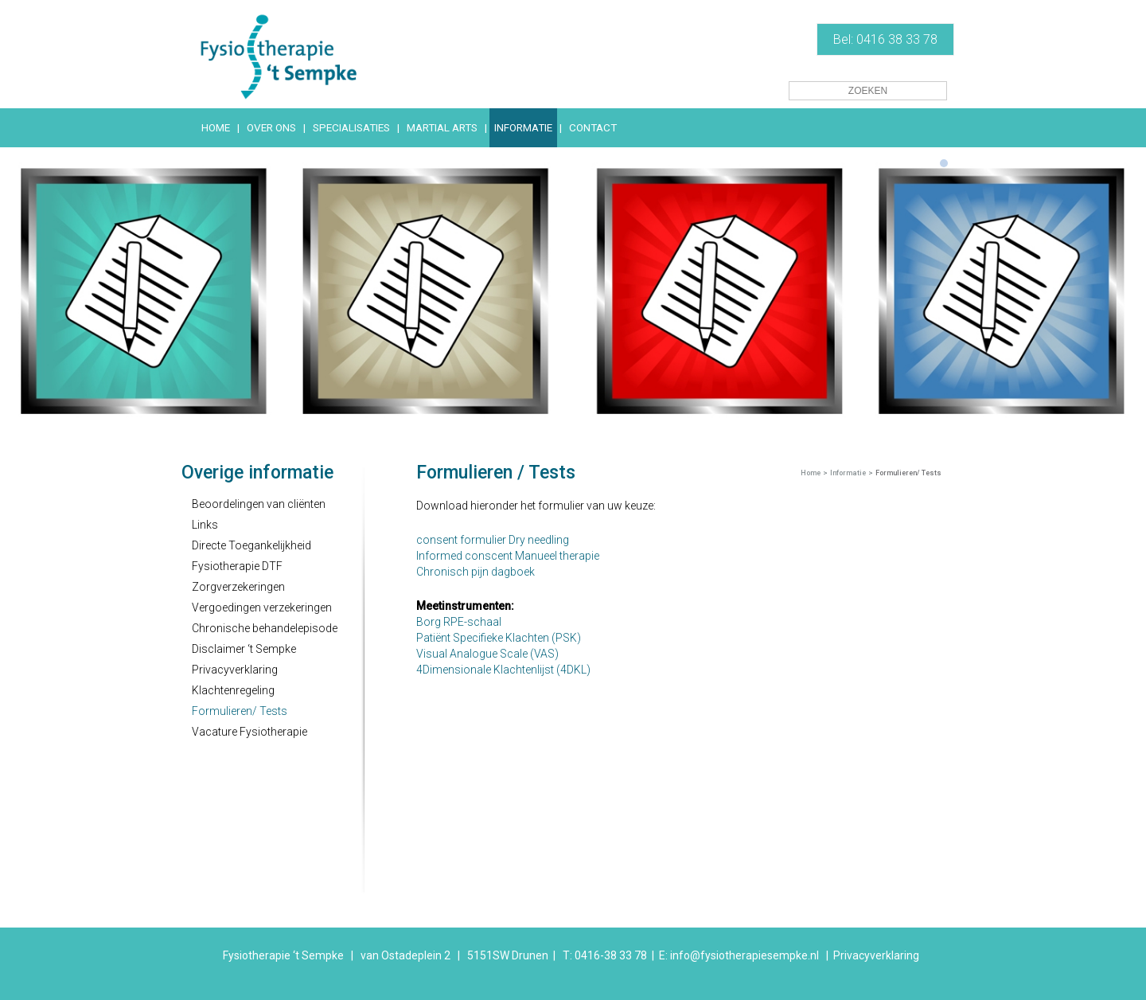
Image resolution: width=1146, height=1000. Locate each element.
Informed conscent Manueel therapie (507, 555)
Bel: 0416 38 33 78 (885, 39)
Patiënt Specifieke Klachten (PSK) (498, 637)
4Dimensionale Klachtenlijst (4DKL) (503, 669)
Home (811, 473)
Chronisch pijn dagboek (475, 571)
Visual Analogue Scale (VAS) (487, 653)
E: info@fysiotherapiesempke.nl (739, 955)
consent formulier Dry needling (492, 539)
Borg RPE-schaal (458, 621)
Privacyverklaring (876, 955)
